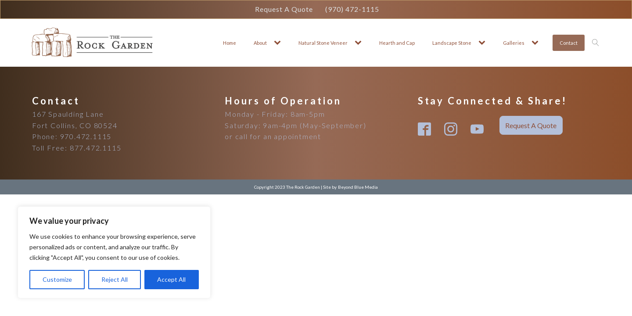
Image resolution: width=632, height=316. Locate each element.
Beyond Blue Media (358, 187)
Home (229, 43)
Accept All (171, 279)
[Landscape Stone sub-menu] (483, 43)
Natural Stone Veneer (323, 43)
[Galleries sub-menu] (536, 43)
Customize (57, 279)
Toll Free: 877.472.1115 (76, 148)
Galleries (513, 43)
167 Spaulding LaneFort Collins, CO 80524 (75, 119)
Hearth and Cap (397, 43)
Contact (569, 43)
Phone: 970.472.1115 (71, 136)
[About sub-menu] (279, 43)
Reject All (114, 279)
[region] (114, 252)
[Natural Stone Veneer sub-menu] (360, 43)
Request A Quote (284, 9)
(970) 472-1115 (352, 9)
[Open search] (595, 43)
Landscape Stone (451, 43)
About (260, 43)
